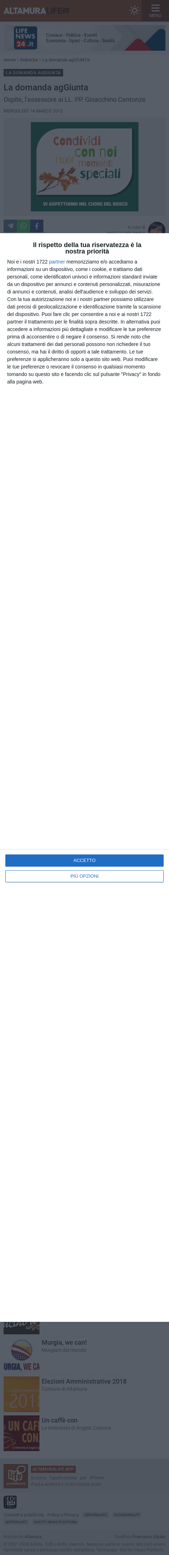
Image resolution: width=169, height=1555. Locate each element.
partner (57, 261)
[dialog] (84, 777)
